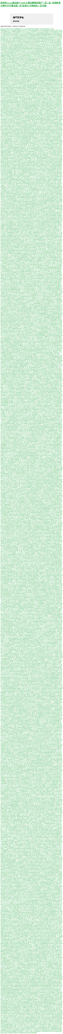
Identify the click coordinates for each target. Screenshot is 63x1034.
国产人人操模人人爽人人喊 (31, 159)
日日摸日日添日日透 (52, 369)
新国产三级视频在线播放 (27, 204)
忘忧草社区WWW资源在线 (53, 293)
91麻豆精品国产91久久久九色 (15, 356)
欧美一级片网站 (29, 233)
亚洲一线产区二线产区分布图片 (28, 145)
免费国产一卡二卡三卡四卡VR (33, 176)
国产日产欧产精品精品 (12, 441)
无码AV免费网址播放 (11, 309)
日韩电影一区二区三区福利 (27, 72)
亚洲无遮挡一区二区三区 (26, 275)
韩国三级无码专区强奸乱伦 (38, 183)
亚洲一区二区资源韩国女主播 (23, 77)
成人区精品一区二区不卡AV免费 (25, 922)
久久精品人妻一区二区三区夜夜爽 (10, 98)
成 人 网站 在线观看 (6, 52)
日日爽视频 (41, 236)
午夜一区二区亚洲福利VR (19, 645)
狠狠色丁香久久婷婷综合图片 (9, 325)
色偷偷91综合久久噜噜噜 (10, 84)
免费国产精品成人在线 (53, 302)
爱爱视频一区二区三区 (25, 242)
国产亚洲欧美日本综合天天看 (19, 37)
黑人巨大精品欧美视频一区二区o (31, 151)
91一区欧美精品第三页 (51, 568)
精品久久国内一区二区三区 (46, 204)
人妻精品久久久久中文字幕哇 (42, 571)
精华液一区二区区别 (54, 83)
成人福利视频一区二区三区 (19, 33)
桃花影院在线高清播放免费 (47, 391)
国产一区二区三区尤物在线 (36, 80)
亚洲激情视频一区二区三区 (55, 37)
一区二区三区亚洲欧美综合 (35, 628)
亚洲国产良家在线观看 (54, 594)
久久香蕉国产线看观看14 (17, 38)
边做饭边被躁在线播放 (45, 56)
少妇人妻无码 (46, 636)
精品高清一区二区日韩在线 (20, 625)
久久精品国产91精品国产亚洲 (22, 454)
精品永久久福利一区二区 (35, 272)
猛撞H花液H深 (54, 169)
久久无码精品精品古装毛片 (23, 494)
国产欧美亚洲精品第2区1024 (46, 558)
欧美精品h (28, 33)
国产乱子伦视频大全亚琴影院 (44, 587)
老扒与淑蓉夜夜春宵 (45, 221)
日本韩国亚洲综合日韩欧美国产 (15, 49)
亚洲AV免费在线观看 (5, 318)
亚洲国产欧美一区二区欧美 (46, 41)
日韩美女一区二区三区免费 (12, 408)
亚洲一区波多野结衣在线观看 (30, 38)
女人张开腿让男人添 (30, 112)
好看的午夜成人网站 (46, 431)
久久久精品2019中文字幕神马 (51, 581)
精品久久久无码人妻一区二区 (27, 243)
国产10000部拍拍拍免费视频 (18, 472)
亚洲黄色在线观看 (8, 236)
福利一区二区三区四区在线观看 (45, 235)
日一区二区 (52, 307)
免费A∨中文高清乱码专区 (38, 161)
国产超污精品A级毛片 (50, 161)
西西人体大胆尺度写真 (56, 95)
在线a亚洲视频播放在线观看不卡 (49, 251)
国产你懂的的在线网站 (20, 81)
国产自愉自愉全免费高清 (53, 140)
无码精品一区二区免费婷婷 (31, 236)
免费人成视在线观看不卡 (11, 115)
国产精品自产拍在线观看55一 (50, 359)
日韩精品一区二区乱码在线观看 (47, 115)
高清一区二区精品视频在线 (38, 33)
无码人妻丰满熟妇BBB (55, 579)
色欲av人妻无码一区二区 (32, 677)
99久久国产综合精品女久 (21, 323)
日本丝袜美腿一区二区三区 (54, 459)
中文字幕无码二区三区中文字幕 (30, 480)
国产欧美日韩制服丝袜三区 (40, 133)
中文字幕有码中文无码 (46, 74)
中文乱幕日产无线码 (12, 80)
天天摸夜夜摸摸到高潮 (25, 120)
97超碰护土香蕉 (4, 470)
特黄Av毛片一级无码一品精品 (20, 281)
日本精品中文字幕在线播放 (13, 72)
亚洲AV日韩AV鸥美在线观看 (49, 152)
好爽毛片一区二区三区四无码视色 (22, 198)
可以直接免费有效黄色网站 (35, 512)
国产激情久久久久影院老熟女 (25, 70)
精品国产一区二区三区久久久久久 (36, 172)
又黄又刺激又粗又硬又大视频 (31, 235)
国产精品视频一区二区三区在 (41, 166)
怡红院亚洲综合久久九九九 (47, 331)
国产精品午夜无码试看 (18, 738)
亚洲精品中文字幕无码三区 (8, 119)
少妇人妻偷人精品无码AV (54, 158)
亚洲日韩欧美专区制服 (54, 289)
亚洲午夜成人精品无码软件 (9, 108)
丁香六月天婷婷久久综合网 (22, 73)
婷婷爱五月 (51, 194)
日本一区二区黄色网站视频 (39, 314)
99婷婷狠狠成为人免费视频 (13, 657)
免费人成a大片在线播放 (50, 196)
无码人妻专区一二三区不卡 (39, 191)
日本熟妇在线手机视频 (20, 104)
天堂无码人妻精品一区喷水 (10, 277)
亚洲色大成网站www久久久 (54, 263)
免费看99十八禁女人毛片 (27, 65)
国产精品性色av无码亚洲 (21, 222)
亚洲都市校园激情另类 (47, 69)
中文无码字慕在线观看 (38, 652)
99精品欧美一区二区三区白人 (23, 31)
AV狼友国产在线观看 (16, 41)
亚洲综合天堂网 (13, 129)
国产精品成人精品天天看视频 (38, 102)
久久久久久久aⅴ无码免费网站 (43, 317)
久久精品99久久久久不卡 (51, 127)
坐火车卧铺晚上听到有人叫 (44, 76)
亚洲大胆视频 (53, 123)
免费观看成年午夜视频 (31, 309)
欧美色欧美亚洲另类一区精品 (22, 228)
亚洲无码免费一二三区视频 (10, 152)
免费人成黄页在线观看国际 (32, 84)
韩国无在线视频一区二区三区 (47, 310)
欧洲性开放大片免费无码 (29, 313)
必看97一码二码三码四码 (37, 268)
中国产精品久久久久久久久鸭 (37, 31)
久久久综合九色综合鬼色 (10, 642)
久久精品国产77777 (16, 327)
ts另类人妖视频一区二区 (43, 132)
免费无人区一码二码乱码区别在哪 (48, 52)
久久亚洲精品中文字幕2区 (54, 201)
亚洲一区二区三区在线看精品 (33, 608)
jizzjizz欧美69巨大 (16, 681)
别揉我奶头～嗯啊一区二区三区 (44, 258)
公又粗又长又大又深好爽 (53, 203)
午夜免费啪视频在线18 (22, 277)
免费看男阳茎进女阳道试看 (7, 225)
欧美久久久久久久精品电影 (27, 536)
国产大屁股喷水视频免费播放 (12, 92)
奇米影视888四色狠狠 (24, 470)
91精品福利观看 (52, 257)
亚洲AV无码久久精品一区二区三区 (15, 76)
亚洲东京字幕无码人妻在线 (20, 445)
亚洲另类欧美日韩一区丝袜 (53, 171)
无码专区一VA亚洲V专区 (32, 95)
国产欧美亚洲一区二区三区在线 (28, 246)
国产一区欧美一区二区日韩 (45, 101)
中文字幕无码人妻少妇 (6, 300)
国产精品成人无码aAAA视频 (34, 465)
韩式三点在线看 (52, 447)
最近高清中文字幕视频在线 (15, 526)
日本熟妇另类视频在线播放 (12, 250)
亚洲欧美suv (13, 398)
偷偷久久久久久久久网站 (25, 343)
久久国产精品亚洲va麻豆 (31, 185)
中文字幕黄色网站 (12, 345)
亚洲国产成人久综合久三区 (36, 207)
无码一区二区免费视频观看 (52, 313)
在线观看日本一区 (36, 97)
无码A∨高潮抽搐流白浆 (48, 611)
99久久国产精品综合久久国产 (54, 463)
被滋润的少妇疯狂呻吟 (28, 134)
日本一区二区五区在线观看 (51, 58)
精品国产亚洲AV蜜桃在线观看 (16, 721)
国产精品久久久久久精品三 (12, 568)
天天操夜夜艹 (35, 307)
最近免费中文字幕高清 (32, 586)
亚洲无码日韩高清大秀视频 (10, 48)
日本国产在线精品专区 (33, 137)
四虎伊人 (25, 49)
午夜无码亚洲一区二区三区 (29, 451)
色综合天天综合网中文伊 (41, 477)
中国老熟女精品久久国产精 (34, 419)
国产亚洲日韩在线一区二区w (39, 45)
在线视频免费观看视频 (45, 34)
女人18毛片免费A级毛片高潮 (10, 585)
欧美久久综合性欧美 (47, 473)
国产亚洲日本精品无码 (31, 104)
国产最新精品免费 (54, 533)
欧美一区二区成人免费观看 (11, 45)
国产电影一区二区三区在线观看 (47, 218)
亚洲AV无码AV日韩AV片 (52, 48)
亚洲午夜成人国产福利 (43, 402)
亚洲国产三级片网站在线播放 (52, 143)
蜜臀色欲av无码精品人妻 (45, 649)
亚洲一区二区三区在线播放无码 (14, 106)
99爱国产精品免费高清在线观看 (23, 311)
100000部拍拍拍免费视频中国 (22, 74)
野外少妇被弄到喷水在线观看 (33, 92)
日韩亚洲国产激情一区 (39, 72)
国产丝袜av (28, 534)
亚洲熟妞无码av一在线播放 (9, 31)
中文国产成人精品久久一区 (53, 232)
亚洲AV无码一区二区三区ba (14, 127)
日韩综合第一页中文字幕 (33, 56)
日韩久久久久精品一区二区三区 (28, 469)
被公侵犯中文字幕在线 (56, 224)
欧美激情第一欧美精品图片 (7, 495)
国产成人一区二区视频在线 (20, 182)
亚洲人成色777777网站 (24, 818)
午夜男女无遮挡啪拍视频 (10, 229)
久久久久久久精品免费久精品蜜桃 (46, 564)
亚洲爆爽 (45, 463)
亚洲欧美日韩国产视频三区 (30, 132)
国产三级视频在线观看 (54, 781)
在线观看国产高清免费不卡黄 (51, 378)
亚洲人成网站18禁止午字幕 (46, 91)
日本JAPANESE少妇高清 (47, 272)
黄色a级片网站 (45, 99)
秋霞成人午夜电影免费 (18, 224)
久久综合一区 (55, 182)
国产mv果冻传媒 (24, 53)
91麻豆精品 (47, 389)
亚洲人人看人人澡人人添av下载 (33, 178)
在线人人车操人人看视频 (37, 113)
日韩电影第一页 (33, 228)
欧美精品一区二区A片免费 (26, 94)
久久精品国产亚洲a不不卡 (11, 297)
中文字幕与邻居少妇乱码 (42, 73)
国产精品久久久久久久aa (6, 37)
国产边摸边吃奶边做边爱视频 (26, 162)
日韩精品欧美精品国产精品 (51, 116)
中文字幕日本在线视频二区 (16, 350)
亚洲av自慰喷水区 (31, 37)
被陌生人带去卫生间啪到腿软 (40, 369)
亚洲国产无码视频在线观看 (15, 46)
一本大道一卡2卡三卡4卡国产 (17, 583)
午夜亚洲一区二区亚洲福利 (23, 179)
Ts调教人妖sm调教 (57, 198)
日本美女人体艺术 (24, 444)
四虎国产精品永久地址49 (26, 231)
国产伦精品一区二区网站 (43, 111)
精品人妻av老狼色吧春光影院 (22, 373)
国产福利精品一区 (36, 139)
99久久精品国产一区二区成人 (42, 112)
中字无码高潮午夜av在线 (20, 186)
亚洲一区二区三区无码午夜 (31, 412)
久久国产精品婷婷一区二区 (27, 194)
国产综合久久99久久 (52, 86)
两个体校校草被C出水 (18, 134)
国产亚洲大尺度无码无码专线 (21, 419)
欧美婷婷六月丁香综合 (43, 501)
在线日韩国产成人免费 (34, 63)
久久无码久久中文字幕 (7, 597)
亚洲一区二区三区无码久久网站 (19, 664)
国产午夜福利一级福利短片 (20, 267)
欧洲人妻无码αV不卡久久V (51, 72)
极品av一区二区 (13, 836)
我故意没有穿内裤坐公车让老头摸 (37, 285)
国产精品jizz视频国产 (7, 99)
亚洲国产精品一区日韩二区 (28, 620)
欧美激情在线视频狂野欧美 (30, 111)
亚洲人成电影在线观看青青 (24, 438)
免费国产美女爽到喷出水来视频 (17, 101)
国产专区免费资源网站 (35, 221)
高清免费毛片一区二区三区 (8, 63)
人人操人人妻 (7, 197)
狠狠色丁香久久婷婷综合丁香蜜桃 (18, 176)
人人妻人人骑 (5, 42)
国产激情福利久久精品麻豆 (13, 261)
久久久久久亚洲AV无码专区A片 (38, 366)
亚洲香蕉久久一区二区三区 (31, 140)
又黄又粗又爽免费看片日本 (45, 30)
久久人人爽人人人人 (11, 776)
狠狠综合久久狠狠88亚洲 (6, 346)
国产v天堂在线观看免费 (6, 91)
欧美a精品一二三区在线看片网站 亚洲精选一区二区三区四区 (27, 99)
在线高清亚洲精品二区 (20, 58)
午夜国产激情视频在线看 (34, 53)
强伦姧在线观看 (49, 875)
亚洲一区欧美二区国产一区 (45, 67)
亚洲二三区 (43, 232)
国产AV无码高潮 (7, 90)
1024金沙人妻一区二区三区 (35, 753)
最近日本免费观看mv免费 (27, 42)
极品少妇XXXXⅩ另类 (36, 77)
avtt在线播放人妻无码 (10, 56)
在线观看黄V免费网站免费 (29, 106)
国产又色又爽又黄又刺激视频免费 (11, 147)
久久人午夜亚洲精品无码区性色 (35, 364)
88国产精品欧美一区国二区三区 (49, 339)
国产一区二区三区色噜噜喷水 (14, 116)
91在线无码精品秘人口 (20, 217)
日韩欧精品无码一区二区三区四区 (37, 125)
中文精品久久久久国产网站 (44, 173)
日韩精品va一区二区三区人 (42, 141)
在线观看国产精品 (44, 222)
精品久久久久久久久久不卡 (19, 95)
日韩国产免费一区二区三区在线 (20, 465)
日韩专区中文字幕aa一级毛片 (34, 784)
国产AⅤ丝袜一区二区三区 (42, 444)
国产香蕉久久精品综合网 (42, 282)
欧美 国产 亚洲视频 (36, 286)
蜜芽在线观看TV (8, 448)
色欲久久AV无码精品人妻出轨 (34, 130)
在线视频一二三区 (28, 155)
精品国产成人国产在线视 (36, 79)
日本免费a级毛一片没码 (8, 81)
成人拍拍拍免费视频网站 (48, 274)
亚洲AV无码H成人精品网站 (54, 133)
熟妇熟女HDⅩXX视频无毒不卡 (9, 567)
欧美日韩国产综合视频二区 (7, 155)
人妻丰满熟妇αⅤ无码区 (48, 207)
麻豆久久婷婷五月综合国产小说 (42, 321)
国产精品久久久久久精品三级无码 (39, 254)
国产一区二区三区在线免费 (7, 649)
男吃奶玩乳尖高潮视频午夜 (8, 323)
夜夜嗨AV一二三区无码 (6, 472)
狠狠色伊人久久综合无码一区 (42, 59)
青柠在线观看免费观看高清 (8, 707)
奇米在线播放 (33, 73)
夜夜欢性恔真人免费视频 (42, 336)
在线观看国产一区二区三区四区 (39, 441)
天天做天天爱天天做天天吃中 (14, 330)
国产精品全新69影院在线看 (14, 87)
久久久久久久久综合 (47, 624)
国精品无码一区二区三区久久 (52, 422)
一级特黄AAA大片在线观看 (38, 410)
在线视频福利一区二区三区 (7, 445)
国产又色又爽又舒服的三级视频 (20, 310)
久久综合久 (15, 355)
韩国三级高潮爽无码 (30, 197)
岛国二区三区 (56, 516)
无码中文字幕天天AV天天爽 (25, 45)
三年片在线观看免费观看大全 (50, 316)
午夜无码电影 (41, 58)
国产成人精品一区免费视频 (16, 601)
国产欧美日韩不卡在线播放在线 (49, 130)
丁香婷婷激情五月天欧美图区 (23, 724)
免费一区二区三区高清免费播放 (25, 332)
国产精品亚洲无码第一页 (25, 69)
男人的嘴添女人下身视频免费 (32, 645)
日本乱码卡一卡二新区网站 (45, 90)
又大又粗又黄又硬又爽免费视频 (47, 219)
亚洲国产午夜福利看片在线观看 (29, 87)
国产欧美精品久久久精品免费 (40, 147)
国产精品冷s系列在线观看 (47, 226)
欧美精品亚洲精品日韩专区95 (43, 224)
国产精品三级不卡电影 (21, 130)
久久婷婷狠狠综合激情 (24, 79)
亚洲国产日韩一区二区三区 (41, 525)
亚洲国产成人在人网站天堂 (11, 483)
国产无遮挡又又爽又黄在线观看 (18, 303)
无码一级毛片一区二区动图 (28, 200)
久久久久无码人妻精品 (17, 302)
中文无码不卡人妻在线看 (45, 398)
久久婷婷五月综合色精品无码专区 (51, 122)
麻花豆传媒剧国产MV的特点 (20, 30)
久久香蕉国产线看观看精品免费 (47, 53)
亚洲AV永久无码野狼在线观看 (47, 63)
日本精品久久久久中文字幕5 (18, 306)
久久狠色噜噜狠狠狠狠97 (9, 753)
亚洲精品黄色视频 (35, 129)
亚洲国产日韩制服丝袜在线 (11, 212)
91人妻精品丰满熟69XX (27, 526)
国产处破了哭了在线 (8, 349)
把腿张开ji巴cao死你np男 (18, 118)
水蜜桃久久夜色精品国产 (19, 173)
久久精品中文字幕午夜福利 (54, 281)
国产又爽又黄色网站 (56, 398)
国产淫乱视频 (23, 92)
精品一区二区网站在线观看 (40, 86)
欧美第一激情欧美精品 (10, 286)
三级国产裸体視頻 (14, 696)
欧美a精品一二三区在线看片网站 (40, 330)
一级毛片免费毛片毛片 (7, 35)
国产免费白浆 (47, 236)
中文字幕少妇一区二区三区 (34, 44)
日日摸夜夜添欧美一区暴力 (39, 362)
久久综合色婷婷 (11, 613)
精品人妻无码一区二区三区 (32, 211)
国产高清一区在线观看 (42, 468)
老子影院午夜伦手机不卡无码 (24, 40)
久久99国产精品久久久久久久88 (34, 445)
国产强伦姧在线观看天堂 (39, 275)
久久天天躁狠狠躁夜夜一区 (39, 260)
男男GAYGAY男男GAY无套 (19, 66)
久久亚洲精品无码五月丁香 (42, 37)
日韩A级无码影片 (15, 214)
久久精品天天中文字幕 (22, 512)
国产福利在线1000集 (51, 751)
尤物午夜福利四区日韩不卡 (39, 94)
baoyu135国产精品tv (5, 284)
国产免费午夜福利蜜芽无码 (14, 268)
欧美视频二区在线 (25, 164)
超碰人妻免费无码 (26, 370)
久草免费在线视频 (42, 203)
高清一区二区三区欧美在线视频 (50, 175)
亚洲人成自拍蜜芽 (46, 212)
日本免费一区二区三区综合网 (33, 508)
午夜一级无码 (32, 444)
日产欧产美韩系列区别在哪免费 (24, 374)
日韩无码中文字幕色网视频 (20, 458)
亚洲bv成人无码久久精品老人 (36, 815)
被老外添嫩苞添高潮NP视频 (8, 376)
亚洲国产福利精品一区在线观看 (50, 119)
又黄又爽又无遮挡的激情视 (19, 35)
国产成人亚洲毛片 (19, 111)
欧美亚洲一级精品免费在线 (47, 49)
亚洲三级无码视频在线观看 (30, 479)
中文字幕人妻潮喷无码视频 (7, 88)
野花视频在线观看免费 (27, 201)
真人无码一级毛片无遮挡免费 (42, 734)
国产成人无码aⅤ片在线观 (24, 80)
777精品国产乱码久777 (19, 109)
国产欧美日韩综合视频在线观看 (25, 48)
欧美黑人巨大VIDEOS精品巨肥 (23, 316)
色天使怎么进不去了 (33, 539)
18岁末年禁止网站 (35, 115)
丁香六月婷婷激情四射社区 (29, 430)
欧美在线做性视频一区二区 (39, 48)
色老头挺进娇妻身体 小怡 (37, 693)
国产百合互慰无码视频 (52, 42)
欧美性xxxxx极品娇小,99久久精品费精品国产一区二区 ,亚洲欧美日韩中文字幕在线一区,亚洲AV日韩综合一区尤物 (27, 28)
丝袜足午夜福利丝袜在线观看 (15, 590)
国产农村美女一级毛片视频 (46, 186)
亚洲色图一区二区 (6, 201)
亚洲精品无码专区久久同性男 (52, 102)
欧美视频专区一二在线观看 (53, 66)
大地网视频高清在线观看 (26, 307)
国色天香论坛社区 (37, 162)
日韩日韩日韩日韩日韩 (33, 126)
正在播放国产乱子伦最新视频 (43, 540)
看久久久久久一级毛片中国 (38, 168)
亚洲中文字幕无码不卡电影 (47, 176)
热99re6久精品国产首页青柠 (53, 60)
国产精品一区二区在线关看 (42, 872)
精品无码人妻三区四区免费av (23, 102)
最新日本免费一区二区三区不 (13, 661)
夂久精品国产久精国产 (16, 165)
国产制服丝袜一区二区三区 (33, 222)
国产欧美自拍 (51, 70)
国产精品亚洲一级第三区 (18, 921)
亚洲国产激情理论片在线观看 (22, 363)
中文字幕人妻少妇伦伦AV (10, 219)
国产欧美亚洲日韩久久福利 (7, 578)
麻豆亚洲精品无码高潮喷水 (21, 210)
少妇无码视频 (36, 41)
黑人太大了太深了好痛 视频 (38, 229)
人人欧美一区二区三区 (42, 187)
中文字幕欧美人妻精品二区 (39, 486)
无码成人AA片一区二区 (45, 640)
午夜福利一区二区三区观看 (41, 134)
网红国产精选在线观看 (45, 129)
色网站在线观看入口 (8, 33)
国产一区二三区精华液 (36, 274)
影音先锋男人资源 (42, 140)
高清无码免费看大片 (20, 159)
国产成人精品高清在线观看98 (25, 380)
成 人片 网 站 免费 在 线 (21, 56)
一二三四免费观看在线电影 (47, 823)
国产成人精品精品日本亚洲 (53, 1017)
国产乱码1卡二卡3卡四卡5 (46, 151)
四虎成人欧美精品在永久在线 (12, 53)
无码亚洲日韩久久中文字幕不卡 (35, 175)
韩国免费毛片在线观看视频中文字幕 (22, 349)
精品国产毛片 (49, 45)
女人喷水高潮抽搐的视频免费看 (40, 332)
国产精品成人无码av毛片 (32, 58)
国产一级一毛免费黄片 (41, 171)
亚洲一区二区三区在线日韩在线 (47, 532)
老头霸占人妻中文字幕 (27, 369)
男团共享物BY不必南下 (16, 200)
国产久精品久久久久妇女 (24, 113)
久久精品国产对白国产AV (30, 224)
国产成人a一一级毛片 (55, 109)
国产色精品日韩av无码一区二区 (31, 90)
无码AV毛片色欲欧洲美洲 (30, 264)
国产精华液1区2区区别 (48, 728)
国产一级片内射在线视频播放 (14, 717)
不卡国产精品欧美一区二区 (13, 120)
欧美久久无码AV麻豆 (12, 557)
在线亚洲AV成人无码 (5, 38)
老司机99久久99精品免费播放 (18, 197)
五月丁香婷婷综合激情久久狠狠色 (10, 113)
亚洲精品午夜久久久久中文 (7, 83)
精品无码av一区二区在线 (10, 157)
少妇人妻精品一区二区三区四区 (14, 582)
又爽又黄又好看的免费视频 (16, 208)
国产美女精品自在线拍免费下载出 (11, 242)
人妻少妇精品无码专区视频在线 (14, 187)
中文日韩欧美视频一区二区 (54, 237)
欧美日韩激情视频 (44, 265)
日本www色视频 (57, 458)
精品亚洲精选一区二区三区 (30, 55)
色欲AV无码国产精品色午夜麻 (21, 331)
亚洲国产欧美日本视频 (6, 463)
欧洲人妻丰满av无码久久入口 (36, 424)
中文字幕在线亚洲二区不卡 (19, 385)
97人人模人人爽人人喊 (7, 705)
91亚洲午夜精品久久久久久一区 (31, 270)
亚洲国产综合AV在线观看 (17, 336)
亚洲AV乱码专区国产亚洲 (7, 239)
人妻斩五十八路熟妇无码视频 (40, 883)
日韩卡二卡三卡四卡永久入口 (18, 463)
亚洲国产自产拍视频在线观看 (20, 586)
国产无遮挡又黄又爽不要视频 (25, 168)
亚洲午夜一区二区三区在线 (23, 115)
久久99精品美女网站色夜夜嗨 (52, 205)
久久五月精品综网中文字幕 (32, 88)
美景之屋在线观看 (9, 625)
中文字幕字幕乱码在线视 (19, 88)
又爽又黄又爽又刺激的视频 (54, 330)
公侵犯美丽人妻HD (28, 208)
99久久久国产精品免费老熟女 (46, 490)
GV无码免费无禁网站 (27, 330)
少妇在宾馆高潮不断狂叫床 (18, 412)
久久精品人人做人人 (56, 56)
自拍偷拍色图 (25, 125)
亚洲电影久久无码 (49, 231)
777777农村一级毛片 (5, 200)
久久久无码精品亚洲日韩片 (31, 67)
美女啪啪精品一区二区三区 (13, 145)
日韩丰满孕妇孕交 (25, 631)
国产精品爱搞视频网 (48, 198)
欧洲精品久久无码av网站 (51, 33)
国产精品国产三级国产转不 (55, 197)
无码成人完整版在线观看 (33, 398)
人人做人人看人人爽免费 (27, 261)
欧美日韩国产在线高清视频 (17, 132)
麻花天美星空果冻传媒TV (47, 306)
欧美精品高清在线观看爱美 (19, 148)
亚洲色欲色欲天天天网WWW (22, 797)
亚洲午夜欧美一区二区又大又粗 (27, 122)
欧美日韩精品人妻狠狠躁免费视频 (42, 244)
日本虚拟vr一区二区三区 (18, 91)
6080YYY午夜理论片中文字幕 (45, 851)
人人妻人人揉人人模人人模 (18, 140)
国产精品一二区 (27, 299)
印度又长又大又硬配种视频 (7, 198)
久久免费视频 (54, 396)
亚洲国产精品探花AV (51, 40)
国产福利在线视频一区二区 (52, 633)
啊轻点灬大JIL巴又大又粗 (8, 186)
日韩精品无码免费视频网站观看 (28, 681)
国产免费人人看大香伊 (11, 714)
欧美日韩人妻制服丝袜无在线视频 (23, 139)
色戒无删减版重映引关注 (32, 60)
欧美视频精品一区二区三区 (23, 345)
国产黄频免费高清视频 (27, 260)
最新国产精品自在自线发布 (38, 205)
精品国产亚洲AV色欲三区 (49, 961)
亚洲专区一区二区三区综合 (21, 190)
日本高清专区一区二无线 (55, 65)
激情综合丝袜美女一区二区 (39, 261)
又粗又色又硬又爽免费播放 (53, 479)
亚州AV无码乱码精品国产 (26, 183)
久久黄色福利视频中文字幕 (51, 603)
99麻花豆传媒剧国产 (24, 409)
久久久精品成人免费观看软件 (51, 343)
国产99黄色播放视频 (29, 133)
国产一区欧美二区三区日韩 (45, 415)
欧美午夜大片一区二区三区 (18, 52)
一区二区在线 (34, 522)
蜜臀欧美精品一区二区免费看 (34, 323)
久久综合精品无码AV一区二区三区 (13, 86)
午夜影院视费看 (53, 111)
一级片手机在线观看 (47, 437)
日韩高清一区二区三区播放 (55, 73)
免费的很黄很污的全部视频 (53, 392)
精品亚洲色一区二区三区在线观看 (15, 936)
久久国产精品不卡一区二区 (36, 198)
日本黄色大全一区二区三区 (51, 297)
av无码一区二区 (42, 60)
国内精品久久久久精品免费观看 (27, 401)
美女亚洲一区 (14, 40)
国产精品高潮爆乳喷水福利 (36, 900)
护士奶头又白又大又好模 (12, 144)
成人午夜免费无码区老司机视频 (18, 700)
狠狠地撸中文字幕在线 (44, 118)
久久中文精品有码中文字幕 (46, 890)
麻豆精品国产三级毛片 (30, 171)
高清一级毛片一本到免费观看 (44, 185)
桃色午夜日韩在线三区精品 (12, 348)
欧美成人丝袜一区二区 (39, 116)
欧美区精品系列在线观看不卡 (11, 546)
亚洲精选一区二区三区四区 (55, 141)
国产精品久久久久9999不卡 (12, 476)
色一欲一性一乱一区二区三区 (49, 797)
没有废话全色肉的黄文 (54, 132)
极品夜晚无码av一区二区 (13, 381)
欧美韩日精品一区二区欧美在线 (40, 155)
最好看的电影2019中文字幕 (10, 191)
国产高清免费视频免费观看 (27, 244)
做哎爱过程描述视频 (26, 136)
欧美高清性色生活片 (45, 565)
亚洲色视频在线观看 (42, 38)
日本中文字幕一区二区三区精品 (8, 130)
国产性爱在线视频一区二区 (28, 158)
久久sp (58, 108)
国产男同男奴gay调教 (22, 398)
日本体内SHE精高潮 (26, 268)
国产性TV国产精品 (46, 278)
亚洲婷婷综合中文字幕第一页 (28, 256)
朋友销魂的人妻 (13, 416)
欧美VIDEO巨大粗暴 (36, 473)
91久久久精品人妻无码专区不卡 (35, 615)
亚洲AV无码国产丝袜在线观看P (43, 106)
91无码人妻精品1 (44, 35)
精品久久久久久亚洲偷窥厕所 (46, 963)
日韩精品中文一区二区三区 (39, 42)
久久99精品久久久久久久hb (42, 290)
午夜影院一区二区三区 (20, 211)
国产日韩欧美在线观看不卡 (19, 189)
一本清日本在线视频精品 (33, 30)
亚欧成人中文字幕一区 (23, 212)
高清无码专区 (45, 345)
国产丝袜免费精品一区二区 (21, 44)
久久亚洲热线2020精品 (23, 141)
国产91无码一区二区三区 (14, 536)
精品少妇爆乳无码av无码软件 (20, 596)
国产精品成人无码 (11, 169)
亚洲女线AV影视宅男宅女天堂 (20, 175)
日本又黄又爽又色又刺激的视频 (21, 359)
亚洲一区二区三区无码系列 (24, 603)
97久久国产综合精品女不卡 (43, 325)
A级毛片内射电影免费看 (56, 129)
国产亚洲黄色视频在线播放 (53, 318)
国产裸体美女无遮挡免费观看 (7, 74)
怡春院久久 (47, 31)
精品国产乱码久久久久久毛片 (49, 512)
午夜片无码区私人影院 (6, 664)
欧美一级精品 (38, 342)
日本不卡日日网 (12, 837)
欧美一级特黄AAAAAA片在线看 (21, 495)
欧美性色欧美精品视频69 (40, 335)
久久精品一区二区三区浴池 (41, 263)
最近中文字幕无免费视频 (44, 522)
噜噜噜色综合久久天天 (32, 225)
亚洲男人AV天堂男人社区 (20, 34)
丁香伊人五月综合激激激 (11, 292)
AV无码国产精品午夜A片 (27, 41)
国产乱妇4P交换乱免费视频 (54, 462)
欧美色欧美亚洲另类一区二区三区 (44, 46)
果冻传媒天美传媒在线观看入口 (12, 540)
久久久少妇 (3, 97)
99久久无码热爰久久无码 (18, 105)
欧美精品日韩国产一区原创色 (39, 40)
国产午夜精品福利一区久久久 (49, 303)
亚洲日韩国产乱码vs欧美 (12, 97)
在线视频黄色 (15, 328)
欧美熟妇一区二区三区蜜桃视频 (45, 148)
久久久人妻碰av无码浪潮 (37, 316)
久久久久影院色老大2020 (30, 237)
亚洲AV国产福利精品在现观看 (49, 373)
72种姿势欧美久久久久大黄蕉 (38, 297)
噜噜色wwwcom (56, 847)
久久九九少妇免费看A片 (47, 286)
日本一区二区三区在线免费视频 (18, 534)
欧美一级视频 (39, 822)
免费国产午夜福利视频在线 (50, 723)
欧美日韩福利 (58, 279)
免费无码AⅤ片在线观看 (34, 74)
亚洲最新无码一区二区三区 (17, 62)
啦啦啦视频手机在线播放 (17, 320)
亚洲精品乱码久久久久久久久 (9, 311)
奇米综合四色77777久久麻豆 (18, 67)
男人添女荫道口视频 (14, 341)
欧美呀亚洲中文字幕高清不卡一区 (12, 275)
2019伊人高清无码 (22, 60)
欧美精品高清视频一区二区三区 (49, 157)
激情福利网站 (6, 101)
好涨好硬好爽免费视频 (29, 59)
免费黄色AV (52, 105)
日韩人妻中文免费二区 (30, 109)
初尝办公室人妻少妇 (45, 97)
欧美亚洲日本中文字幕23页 (38, 353)
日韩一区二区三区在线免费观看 (21, 143)
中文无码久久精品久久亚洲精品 (32, 52)
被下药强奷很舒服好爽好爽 (29, 455)
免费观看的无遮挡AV (41, 239)
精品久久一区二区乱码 (20, 405)
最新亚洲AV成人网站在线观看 (33, 852)
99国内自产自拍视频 (33, 533)
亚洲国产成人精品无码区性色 (7, 384)
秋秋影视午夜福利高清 (25, 250)
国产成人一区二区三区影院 (8, 363)
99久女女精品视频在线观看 (32, 35)
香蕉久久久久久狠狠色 (22, 533)
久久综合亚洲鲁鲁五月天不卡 (38, 569)
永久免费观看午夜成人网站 (44, 699)
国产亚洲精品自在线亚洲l (15, 370)
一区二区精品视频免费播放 (32, 189)
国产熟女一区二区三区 (9, 217)
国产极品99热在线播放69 (45, 88)
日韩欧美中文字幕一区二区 (45, 150)
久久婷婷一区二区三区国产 (49, 435)
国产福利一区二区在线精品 (12, 614)
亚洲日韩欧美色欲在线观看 (33, 34)
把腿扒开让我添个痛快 (41, 455)
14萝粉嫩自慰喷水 (10, 232)
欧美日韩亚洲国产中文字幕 (9, 484)
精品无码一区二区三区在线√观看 (29, 51)
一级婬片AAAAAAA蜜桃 (37, 120)
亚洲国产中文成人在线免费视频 (11, 324)
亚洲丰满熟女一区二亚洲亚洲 (22, 207)
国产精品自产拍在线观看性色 (43, 493)
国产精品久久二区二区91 (43, 671)
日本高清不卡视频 (13, 141)
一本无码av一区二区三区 (36, 339)
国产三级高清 (20, 59)
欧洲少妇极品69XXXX (23, 272)
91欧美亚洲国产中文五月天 (40, 717)
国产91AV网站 (39, 122)
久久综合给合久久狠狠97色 (50, 164)
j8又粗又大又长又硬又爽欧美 (14, 125)
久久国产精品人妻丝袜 (52, 284)
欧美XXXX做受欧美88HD (54, 139)
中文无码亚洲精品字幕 (8, 126)
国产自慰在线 (38, 823)
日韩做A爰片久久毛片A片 (30, 62)
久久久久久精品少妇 (42, 293)
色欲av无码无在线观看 (52, 620)
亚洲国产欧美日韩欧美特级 (50, 268)
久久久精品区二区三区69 (36, 152)
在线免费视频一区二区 (43, 81)
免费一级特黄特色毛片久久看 (50, 550)
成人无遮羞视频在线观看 (27, 116)
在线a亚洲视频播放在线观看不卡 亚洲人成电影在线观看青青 (16, 196)
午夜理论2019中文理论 (8, 34)
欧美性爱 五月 (20, 150)
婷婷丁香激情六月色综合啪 (19, 215)
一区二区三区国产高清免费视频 (41, 65)
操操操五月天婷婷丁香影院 (48, 787)
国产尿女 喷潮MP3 (35, 98)
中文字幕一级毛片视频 (39, 561)
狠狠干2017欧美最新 (10, 211)
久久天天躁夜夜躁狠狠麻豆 (31, 173)
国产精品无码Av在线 (43, 217)
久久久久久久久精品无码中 (45, 137)
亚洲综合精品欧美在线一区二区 (50, 763)
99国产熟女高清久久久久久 (12, 154)
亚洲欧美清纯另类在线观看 (16, 525)
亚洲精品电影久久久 (43, 257)
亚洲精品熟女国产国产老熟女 (53, 94)
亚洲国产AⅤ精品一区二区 (21, 232)
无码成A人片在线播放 (51, 168)
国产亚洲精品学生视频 (25, 522)
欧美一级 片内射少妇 (10, 44)
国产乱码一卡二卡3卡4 (53, 134)
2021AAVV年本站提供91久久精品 (53, 370)
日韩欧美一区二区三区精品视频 (9, 60)
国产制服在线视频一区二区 (24, 205)
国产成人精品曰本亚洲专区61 (14, 51)
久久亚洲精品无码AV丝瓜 (11, 235)
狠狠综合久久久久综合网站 (21, 63)
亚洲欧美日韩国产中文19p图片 (30, 402)
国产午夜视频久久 (44, 98)
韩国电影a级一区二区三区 (7, 30)
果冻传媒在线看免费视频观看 (50, 80)
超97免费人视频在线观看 (11, 288)
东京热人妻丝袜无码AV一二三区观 (30, 795)
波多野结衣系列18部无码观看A (20, 456)
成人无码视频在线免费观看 (18, 180)
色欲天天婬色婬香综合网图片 (46, 84)
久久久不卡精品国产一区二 (9, 918)
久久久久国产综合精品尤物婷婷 (31, 91)
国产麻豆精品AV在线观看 (14, 164)
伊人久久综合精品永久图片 (20, 126)
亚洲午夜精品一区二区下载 (27, 919)
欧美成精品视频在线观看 (45, 896)
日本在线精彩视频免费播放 (29, 350)
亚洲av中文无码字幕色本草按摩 (23, 229)
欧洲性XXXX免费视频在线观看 (9, 438)
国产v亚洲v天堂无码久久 (22, 219)
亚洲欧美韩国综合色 (48, 113)
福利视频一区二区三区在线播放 (23, 161)
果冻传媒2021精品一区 (41, 302)
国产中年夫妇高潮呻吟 (34, 420)
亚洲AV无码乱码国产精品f (12, 69)
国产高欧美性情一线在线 (17, 422)
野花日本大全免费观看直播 (10, 179)
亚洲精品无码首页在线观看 (52, 834)
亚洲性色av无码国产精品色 (7, 509)
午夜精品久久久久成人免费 (44, 159)
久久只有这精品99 (49, 434)
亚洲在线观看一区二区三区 (24, 97)
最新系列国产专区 (46, 585)
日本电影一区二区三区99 (10, 77)
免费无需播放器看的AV (6, 166)
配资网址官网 (25, 127)
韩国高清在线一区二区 (37, 374)
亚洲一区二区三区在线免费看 (55, 35)
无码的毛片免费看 (8, 175)
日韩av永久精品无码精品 (24, 98)
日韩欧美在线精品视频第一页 (49, 476)
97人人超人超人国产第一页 (44, 193)
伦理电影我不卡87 (12, 59)
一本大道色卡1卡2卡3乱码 (19, 581)
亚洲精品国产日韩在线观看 (44, 51)
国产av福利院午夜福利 (43, 83)
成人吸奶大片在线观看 (25, 274)
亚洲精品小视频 (52, 468)
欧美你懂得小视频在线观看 (23, 129)
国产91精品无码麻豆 (18, 155)
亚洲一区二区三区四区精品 (34, 49)
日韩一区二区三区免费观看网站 (24, 108)
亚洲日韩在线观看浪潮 (11, 102)
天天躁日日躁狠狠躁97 (10, 73)
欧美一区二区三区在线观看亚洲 (35, 267)
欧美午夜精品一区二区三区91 (29, 46)
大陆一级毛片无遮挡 (21, 84)
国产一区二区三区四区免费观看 (32, 306)
